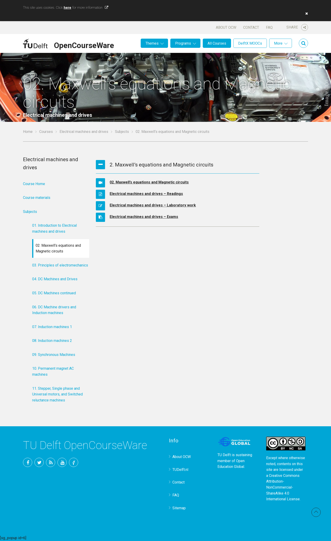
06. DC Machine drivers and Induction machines (54, 310)
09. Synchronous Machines (53, 354)
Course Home (34, 184)
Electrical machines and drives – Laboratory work (153, 205)
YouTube (62, 462)
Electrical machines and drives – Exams (144, 217)
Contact (251, 27)
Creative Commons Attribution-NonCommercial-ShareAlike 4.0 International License (283, 487)
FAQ (269, 27)
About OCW (226, 27)
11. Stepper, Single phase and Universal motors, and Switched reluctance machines (57, 394)
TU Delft (73, 462)
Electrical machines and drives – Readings (146, 194)
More (278, 43)
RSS (50, 462)
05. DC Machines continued (54, 293)
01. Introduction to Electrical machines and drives (54, 228)
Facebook (27, 462)
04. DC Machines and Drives (54, 279)
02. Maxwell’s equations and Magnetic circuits (149, 182)
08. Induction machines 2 (52, 340)
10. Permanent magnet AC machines (53, 371)
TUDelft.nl (180, 469)
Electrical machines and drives (84, 131)
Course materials (36, 197)
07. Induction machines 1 (52, 327)
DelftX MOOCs (250, 43)
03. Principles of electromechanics (60, 265)
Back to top (316, 512)
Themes (152, 43)
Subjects (122, 131)
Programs (183, 43)
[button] (305, 14)
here (67, 8)
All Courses (217, 43)
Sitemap (179, 508)
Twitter (39, 462)
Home (28, 131)
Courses (46, 131)
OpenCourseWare (84, 44)
